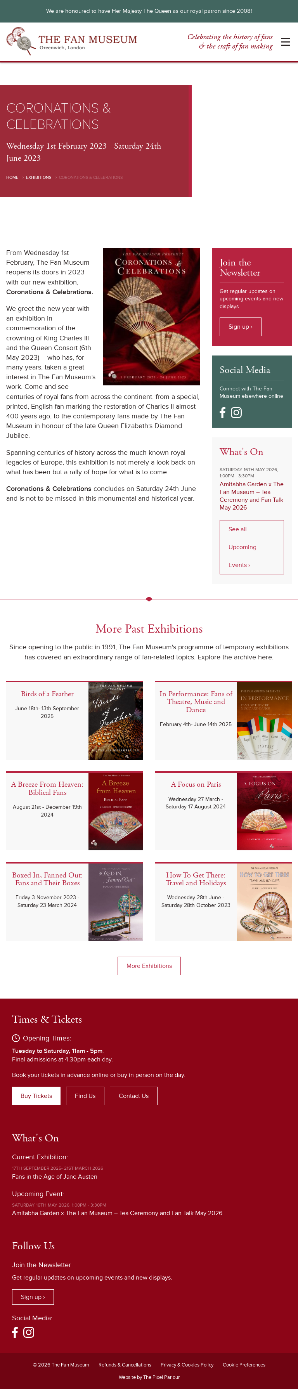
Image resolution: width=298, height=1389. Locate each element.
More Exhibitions (149, 966)
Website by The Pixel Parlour (149, 1377)
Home (12, 177)
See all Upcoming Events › (242, 547)
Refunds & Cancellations (125, 1365)
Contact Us (134, 1096)
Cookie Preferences (244, 1365)
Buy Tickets (36, 1096)
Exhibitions (38, 177)
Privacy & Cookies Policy (187, 1365)
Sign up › (241, 327)
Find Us (85, 1096)
